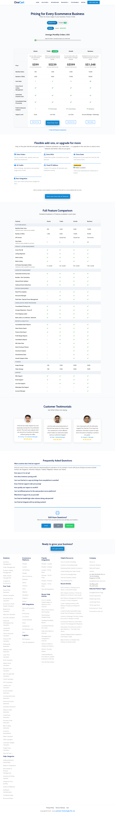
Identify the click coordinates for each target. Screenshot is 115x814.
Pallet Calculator (8, 736)
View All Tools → (8, 753)
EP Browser (25, 613)
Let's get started (57, 548)
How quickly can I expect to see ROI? (26, 487)
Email (46, 525)
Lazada (24, 566)
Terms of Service (60, 807)
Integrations (55, 2)
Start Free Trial (93, 2)
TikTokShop (26, 569)
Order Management (9, 567)
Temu (24, 588)
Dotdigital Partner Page (96, 592)
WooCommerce (27, 576)
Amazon (24, 585)
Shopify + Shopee (46, 566)
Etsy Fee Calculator (9, 617)
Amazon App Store (95, 595)
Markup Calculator (8, 595)
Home (37, 2)
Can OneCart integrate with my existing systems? (30, 502)
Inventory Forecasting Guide (69, 564)
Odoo (24, 622)
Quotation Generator (9, 706)
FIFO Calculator (8, 682)
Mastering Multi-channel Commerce (71, 568)
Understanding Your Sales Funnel (70, 571)
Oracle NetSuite (27, 619)
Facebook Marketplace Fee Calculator (8, 622)
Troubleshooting (8, 795)
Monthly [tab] (50, 28)
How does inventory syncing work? (25, 476)
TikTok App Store (94, 604)
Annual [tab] (60, 28)
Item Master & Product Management (7, 770)
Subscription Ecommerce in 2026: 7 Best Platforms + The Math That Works (71, 629)
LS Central (25, 616)
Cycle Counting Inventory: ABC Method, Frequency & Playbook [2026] (70, 605)
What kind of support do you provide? (26, 494)
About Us (92, 561)
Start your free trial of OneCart (58, 196)
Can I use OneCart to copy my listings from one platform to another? (36, 480)
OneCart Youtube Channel (68, 577)
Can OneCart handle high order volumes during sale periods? (33, 498)
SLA (67, 807)
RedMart (25, 579)
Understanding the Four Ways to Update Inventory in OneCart (47, 656)
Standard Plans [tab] (51, 22)
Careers (91, 571)
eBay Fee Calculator (9, 614)
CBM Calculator (8, 739)
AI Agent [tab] (63, 23)
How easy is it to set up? (22, 472)
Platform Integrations (9, 765)
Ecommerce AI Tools (95, 608)
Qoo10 (24, 601)
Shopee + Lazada (46, 563)
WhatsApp (69, 525)
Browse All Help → (8, 798)
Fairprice (24, 591)
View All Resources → (67, 580)
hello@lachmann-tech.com (97, 580)
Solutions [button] (44, 2)
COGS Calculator (8, 679)
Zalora (24, 582)
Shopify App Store (94, 598)
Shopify (24, 573)
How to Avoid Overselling (68, 561)
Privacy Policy (50, 807)
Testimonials (75, 2)
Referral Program (94, 568)
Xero (23, 632)
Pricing (83, 2)
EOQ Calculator (7, 660)
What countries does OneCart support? (27, 463)
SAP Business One (27, 629)
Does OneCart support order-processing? (27, 483)
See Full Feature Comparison (57, 130)
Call (58, 525)
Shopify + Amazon (46, 580)
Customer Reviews (95, 564)
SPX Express (26, 639)
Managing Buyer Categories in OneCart (46, 638)
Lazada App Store (94, 601)
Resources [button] (64, 2)
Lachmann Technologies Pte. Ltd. (65, 810)
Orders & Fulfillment (9, 786)
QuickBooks (26, 625)
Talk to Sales (90, 122)
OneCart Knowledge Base (68, 574)
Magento (25, 598)
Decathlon (25, 594)
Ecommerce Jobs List (95, 611)
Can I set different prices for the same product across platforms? (35, 491)
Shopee (24, 563)
